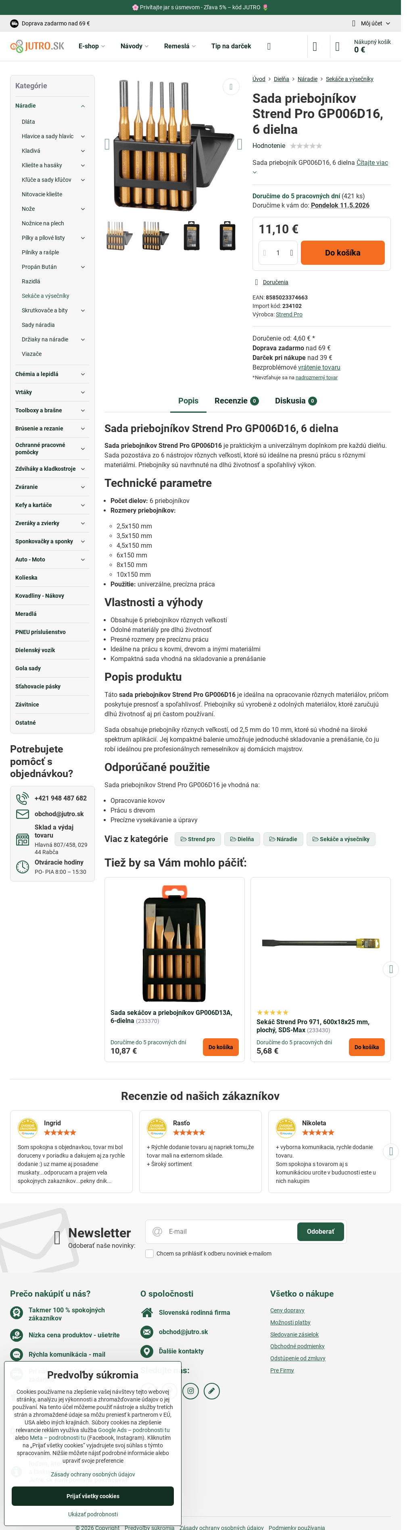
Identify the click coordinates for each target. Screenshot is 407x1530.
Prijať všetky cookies (93, 1496)
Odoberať (320, 1231)
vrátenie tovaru (319, 367)
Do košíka (343, 253)
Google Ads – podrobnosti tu (134, 1430)
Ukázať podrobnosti (93, 1514)
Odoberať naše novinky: (102, 1245)
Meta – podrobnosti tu (58, 1437)
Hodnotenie (269, 146)
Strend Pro (289, 314)
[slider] (306, 146)
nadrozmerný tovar (317, 377)
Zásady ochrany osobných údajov (93, 1474)
